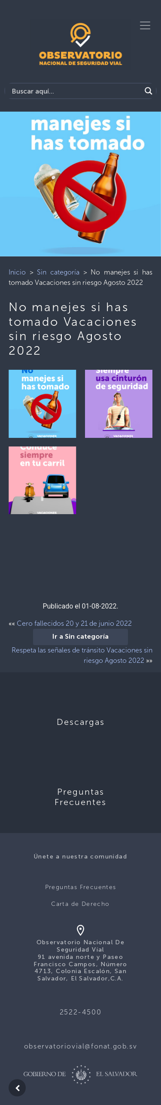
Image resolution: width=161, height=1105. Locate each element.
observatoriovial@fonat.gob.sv (80, 1046)
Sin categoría (58, 272)
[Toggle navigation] (145, 25)
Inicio (17, 272)
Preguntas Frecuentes (80, 887)
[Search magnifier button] (148, 91)
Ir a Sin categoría (80, 637)
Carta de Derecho (80, 904)
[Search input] (75, 91)
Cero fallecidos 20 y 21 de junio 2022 (74, 623)
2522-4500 (80, 1012)
